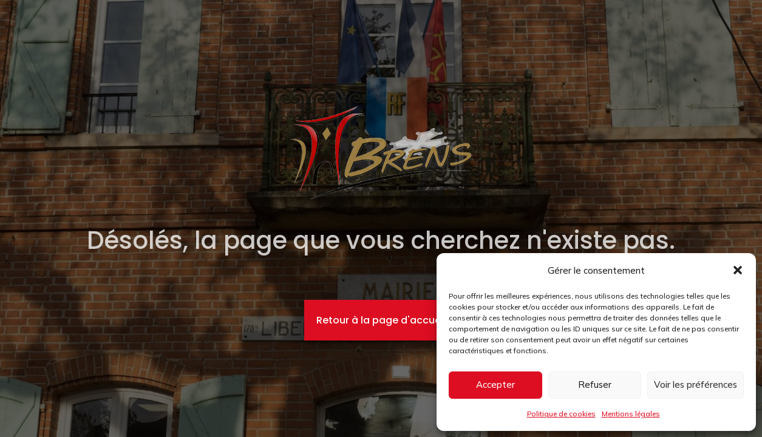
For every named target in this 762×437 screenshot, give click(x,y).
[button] (738, 270)
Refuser (594, 384)
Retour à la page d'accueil (381, 320)
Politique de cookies (561, 413)
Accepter (495, 384)
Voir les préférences (695, 384)
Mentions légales (631, 413)
